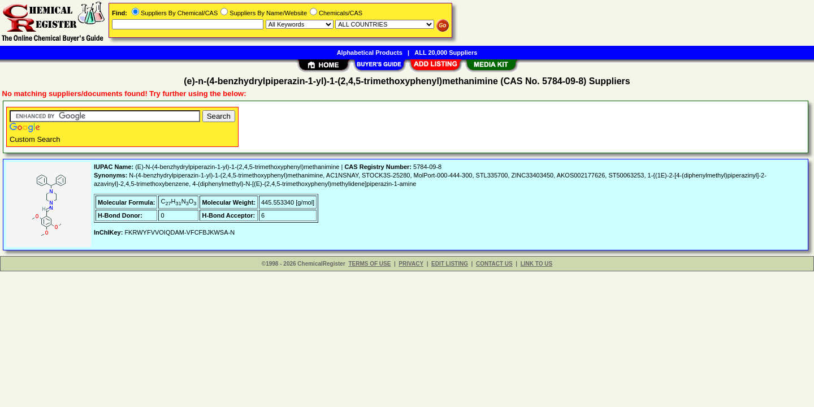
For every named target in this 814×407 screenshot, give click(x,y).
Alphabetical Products (369, 52)
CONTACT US (494, 264)
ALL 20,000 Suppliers (445, 52)
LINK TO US (536, 264)
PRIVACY (411, 264)
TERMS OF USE (369, 264)
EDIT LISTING (449, 264)
